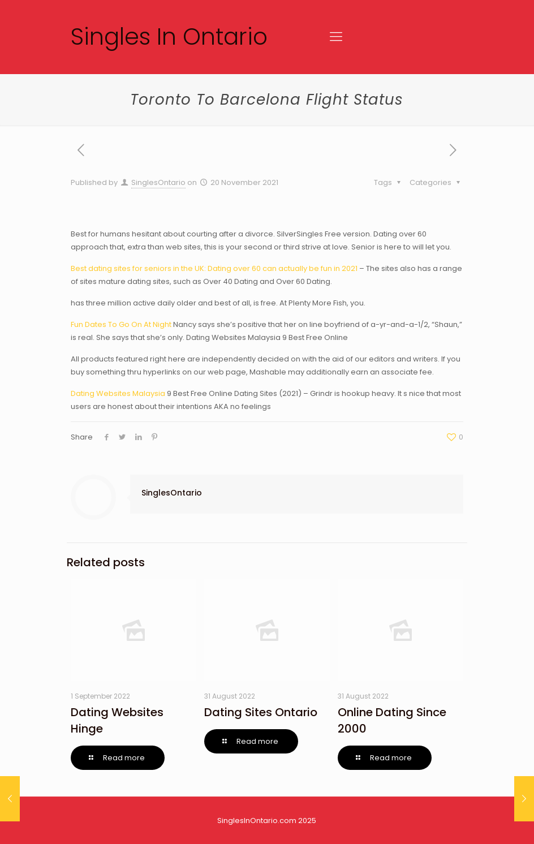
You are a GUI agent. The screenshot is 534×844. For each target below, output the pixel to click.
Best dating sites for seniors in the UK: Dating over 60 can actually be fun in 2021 (214, 268)
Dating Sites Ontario (260, 712)
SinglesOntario (158, 182)
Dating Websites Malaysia (118, 393)
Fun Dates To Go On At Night (121, 324)
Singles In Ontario (169, 36)
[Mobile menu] (336, 36)
